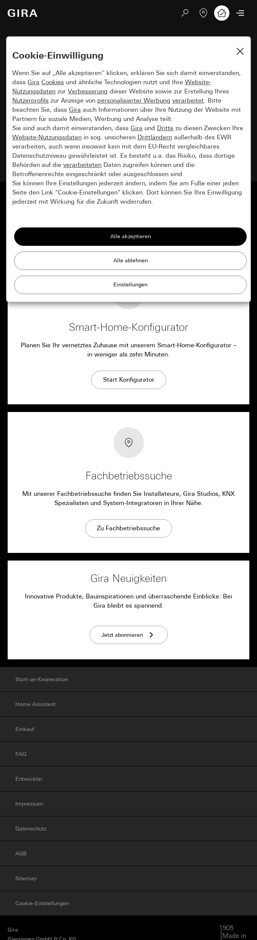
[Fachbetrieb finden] (203, 13)
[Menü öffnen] (240, 13)
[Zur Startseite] (23, 13)
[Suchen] (185, 13)
